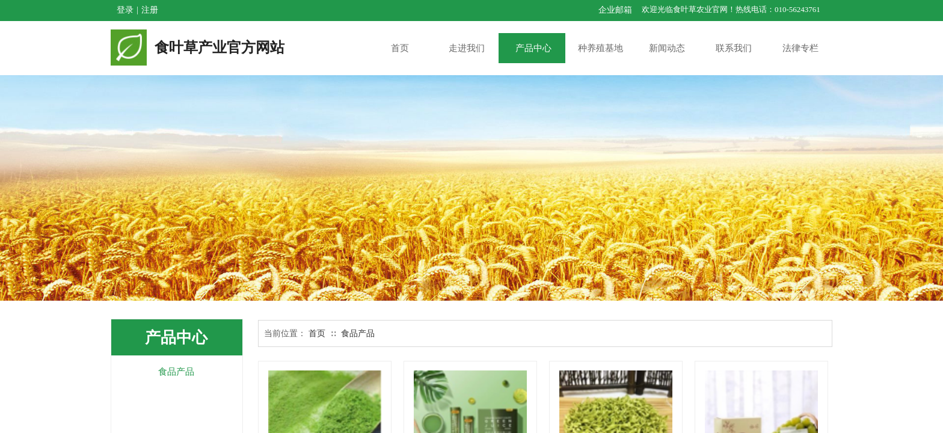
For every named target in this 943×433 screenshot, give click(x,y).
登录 (125, 9)
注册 (149, 9)
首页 (317, 333)
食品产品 (358, 333)
